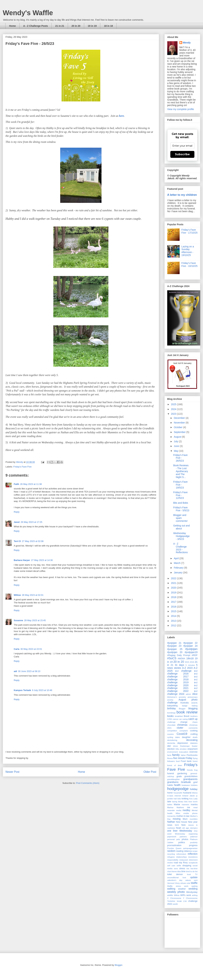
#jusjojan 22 (190, 643)
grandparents (190, 779)
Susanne (18, 620)
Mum (185, 819)
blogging (192, 708)
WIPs (182, 895)
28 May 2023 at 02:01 (33, 595)
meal (195, 807)
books (170, 716)
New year (192, 822)
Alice (194, 694)
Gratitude (186, 782)
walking (171, 888)
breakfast (179, 716)
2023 (174, 413)
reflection (192, 853)
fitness (170, 758)
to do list (193, 871)
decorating (191, 740)
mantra (194, 804)
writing (194, 895)
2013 (174, 620)
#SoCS (171, 658)
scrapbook (193, 863)
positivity (193, 842)
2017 (174, 601)
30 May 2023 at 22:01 (31, 649)
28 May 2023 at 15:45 (35, 620)
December (179, 418)
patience (193, 837)
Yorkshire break (174, 901)
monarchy (171, 816)
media (178, 810)
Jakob (192, 796)
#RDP (194, 655)
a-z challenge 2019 (182, 681)
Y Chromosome (190, 898)
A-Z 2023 (187, 668)
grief (195, 782)
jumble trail (172, 799)
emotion (183, 749)
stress (182, 868)
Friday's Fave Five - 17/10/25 (189, 231)
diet (169, 746)
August (178, 436)
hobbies (194, 785)
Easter (194, 746)
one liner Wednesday (179, 830)
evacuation (183, 752)
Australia (184, 703)
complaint (183, 731)
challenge (171, 722)
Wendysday (191, 892)
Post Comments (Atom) (87, 783)
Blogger (182, 709)
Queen (178, 848)
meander (171, 810)
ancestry (182, 697)
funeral (170, 773)
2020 (174, 587)
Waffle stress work (177, 886)
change (183, 722)
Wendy (187, 42)
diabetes (193, 743)
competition (172, 731)
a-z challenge (183, 670)
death (195, 737)
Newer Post (12, 771)
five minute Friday (182, 758)
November (179, 422)
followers (171, 761)
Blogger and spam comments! (180, 518)
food (178, 761)
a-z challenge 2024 (182, 692)
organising (193, 834)
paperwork (171, 837)
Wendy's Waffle (28, 13)
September (180, 432)
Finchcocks (192, 755)
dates (177, 737)
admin (188, 694)
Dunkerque (185, 746)
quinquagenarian (190, 848)
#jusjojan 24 (190, 645)
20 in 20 (76, 25)
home (170, 793)
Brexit (186, 716)
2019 (174, 592)
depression (182, 743)
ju (196, 796)
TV (196, 874)
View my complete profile (180, 109)
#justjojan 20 (174, 652)
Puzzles (170, 848)
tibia (179, 871)
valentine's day (174, 880)
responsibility (172, 860)
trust (189, 874)
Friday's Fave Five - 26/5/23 (180, 458)
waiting (194, 886)
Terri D (17, 541)
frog (195, 770)
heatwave (186, 785)
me (188, 807)
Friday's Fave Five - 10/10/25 (189, 264)
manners (185, 804)
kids (179, 799)
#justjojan (191, 649)
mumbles (193, 819)
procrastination (174, 845)
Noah (178, 828)
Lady (195, 799)
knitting (185, 798)
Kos (191, 799)
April (176, 558)
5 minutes (190, 665)
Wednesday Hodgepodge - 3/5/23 (181, 536)
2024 (174, 409)
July (176, 441)
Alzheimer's (172, 697)
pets (178, 839)
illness (194, 793)
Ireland (185, 796)
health (177, 785)
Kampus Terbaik (22, 690)
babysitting (172, 705)
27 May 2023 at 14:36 (42, 560)
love (190, 802)
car (180, 719)
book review (187, 712)
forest (195, 761)
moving (176, 818)
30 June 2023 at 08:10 (29, 671)
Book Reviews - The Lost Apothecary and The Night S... (181, 471)
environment (172, 752)
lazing (174, 802)
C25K (169, 719)
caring (185, 719)
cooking (193, 730)
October (178, 427)
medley (186, 810)
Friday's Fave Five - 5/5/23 (181, 509)
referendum (181, 854)
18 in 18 (108, 25)
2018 (174, 597)
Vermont (170, 883)
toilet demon (175, 874)
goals (179, 776)
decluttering (172, 740)
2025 (174, 404)
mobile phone (190, 813)
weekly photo (176, 892)
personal (171, 839)
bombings (171, 713)
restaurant (183, 860)
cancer (176, 719)
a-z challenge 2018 (182, 678)
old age (185, 828)
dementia (171, 743)
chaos (194, 722)
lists (186, 802)
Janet (17, 522)
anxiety (170, 700)
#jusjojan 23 (174, 645)
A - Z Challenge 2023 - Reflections (180, 548)
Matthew (180, 807)
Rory (185, 862)
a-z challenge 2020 (182, 684)
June (177, 446)
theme (174, 871)
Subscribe (182, 154)
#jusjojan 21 (174, 643)
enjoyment (192, 749)
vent (195, 880)
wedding (193, 888)
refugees (171, 857)
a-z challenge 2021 (182, 687)
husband (187, 793)
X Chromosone (174, 898)
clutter (180, 727)
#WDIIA (181, 658)
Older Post (149, 771)
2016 (174, 606)
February (179, 567)
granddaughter (173, 779)
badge (184, 706)
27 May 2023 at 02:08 (33, 541)
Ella (177, 749)
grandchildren (190, 776)
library (180, 802)
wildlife (170, 895)
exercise (193, 752)
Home (12, 25)
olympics (194, 828)
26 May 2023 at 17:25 (31, 522)
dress (175, 746)
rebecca (188, 851)
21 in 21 (59, 25)
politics (181, 842)
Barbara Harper (22, 560)
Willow (17, 595)
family (176, 755)
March (177, 563)
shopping (186, 865)
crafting (193, 734)
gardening (182, 773)
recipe (194, 851)
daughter (186, 737)
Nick (183, 825)
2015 (174, 611)
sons (176, 868)
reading (179, 851)
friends (190, 770)
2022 (174, 578)
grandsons (172, 782)
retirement (193, 860)
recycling (171, 854)
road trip (178, 862)
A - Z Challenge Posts (35, 25)
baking (194, 706)
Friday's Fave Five (22, 466)
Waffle (194, 883)
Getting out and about (181, 527)
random (171, 851)
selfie (179, 866)
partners (183, 837)
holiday (193, 789)
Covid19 (182, 734)
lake (169, 801)
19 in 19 (92, 25)
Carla (16, 649)
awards (194, 703)
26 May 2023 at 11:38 (31, 484)
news (169, 825)
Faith (16, 484)
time (183, 871)
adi (15, 671)
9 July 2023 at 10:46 (42, 690)
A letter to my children (182, 194)
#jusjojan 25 (174, 649)
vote (188, 883)
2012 (174, 625)
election (171, 749)
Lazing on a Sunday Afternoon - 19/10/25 (187, 250)
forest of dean (174, 765)
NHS (177, 825)
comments (193, 728)
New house (181, 822)
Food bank (186, 761)
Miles (178, 813)
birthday (171, 708)
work (188, 895)
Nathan (171, 821)
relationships (181, 857)
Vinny (177, 883)
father (183, 755)
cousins (170, 734)
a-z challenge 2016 (182, 672)
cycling (170, 737)
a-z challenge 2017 (182, 675)
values (188, 880)
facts (169, 755)
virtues (183, 883)
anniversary (192, 697)
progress (193, 845)
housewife (178, 793)
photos (185, 839)
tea (187, 868)
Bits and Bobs (180, 502)
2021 (174, 583)
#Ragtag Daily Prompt (178, 655)
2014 (174, 616)
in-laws (170, 796)
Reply (16, 512)
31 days (179, 665)
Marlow (170, 807)
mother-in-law (182, 816)
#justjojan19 (191, 652)
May (176, 451)
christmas (182, 724)
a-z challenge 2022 (182, 689)
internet (178, 796)
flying (195, 758)
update (193, 877)
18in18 (190, 658)
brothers (193, 716)
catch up (193, 719)
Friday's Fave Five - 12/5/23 (180, 495)
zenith (175, 904)
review (170, 863)
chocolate (171, 725)
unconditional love (176, 877)
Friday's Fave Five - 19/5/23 (180, 484)
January (178, 572)
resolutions (192, 857)
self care (171, 866)
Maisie (177, 804)
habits (170, 785)
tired (188, 871)
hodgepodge (178, 789)
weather (182, 889)
